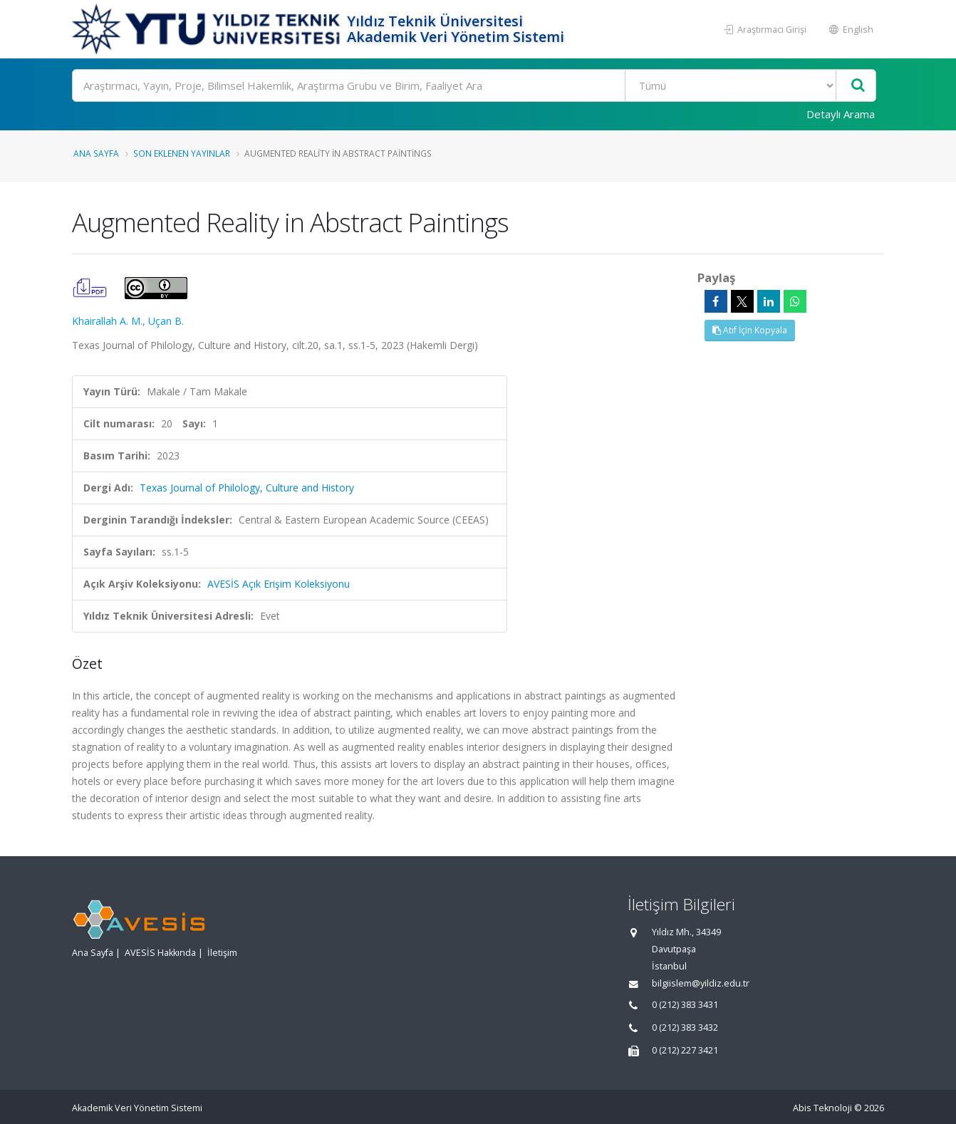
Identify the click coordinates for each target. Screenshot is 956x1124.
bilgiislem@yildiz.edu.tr (700, 983)
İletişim (222, 953)
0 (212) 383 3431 (685, 1005)
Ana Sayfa (96, 153)
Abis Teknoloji (822, 1108)
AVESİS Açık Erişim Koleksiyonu (278, 583)
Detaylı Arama (840, 114)
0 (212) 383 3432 (685, 1027)
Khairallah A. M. (107, 321)
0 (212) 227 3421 (685, 1050)
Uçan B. (166, 321)
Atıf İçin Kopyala (749, 330)
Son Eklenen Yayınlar (181, 153)
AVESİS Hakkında (160, 953)
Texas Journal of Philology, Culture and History (247, 487)
